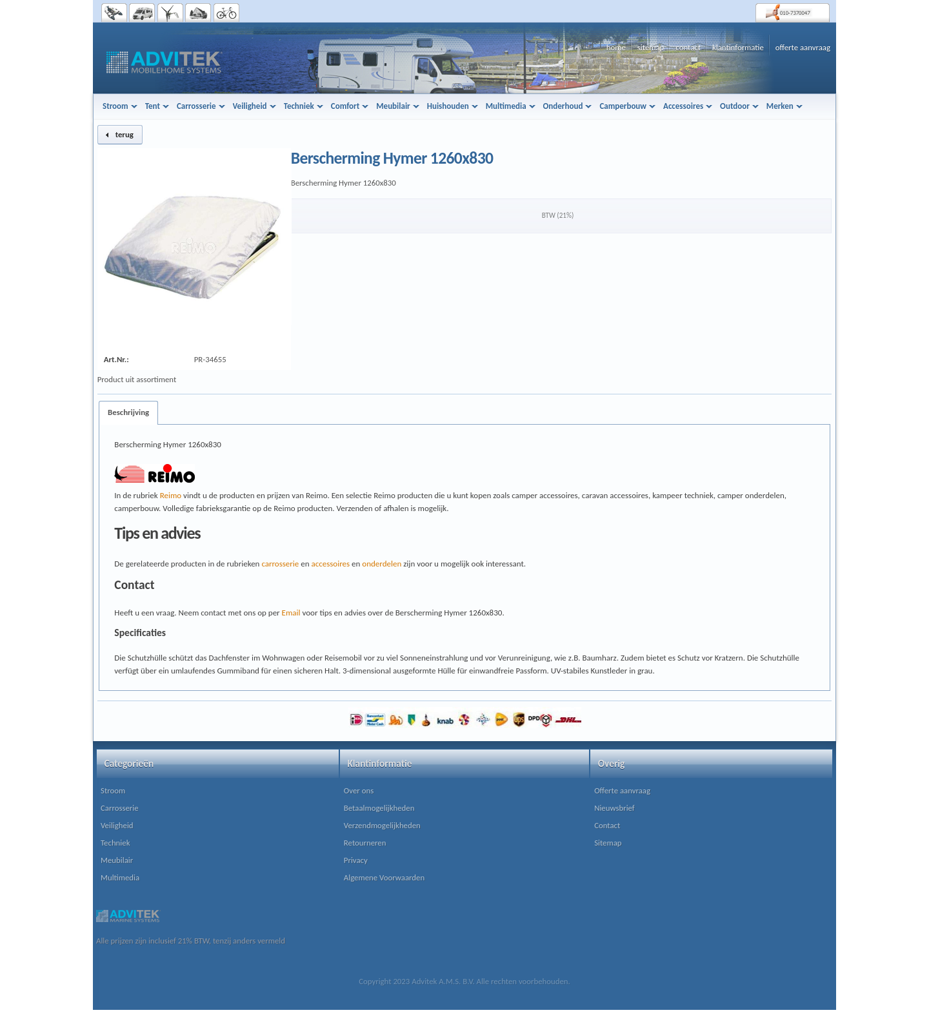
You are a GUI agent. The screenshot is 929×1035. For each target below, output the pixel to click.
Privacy (356, 860)
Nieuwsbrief (614, 808)
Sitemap (607, 842)
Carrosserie (120, 808)
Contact (607, 825)
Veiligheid (117, 825)
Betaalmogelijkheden (379, 808)
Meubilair (117, 860)
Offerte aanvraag (622, 790)
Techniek (115, 842)
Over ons (359, 790)
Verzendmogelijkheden (382, 825)
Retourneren (365, 842)
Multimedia (120, 877)
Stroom (113, 790)
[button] (120, 134)
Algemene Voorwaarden (384, 877)
